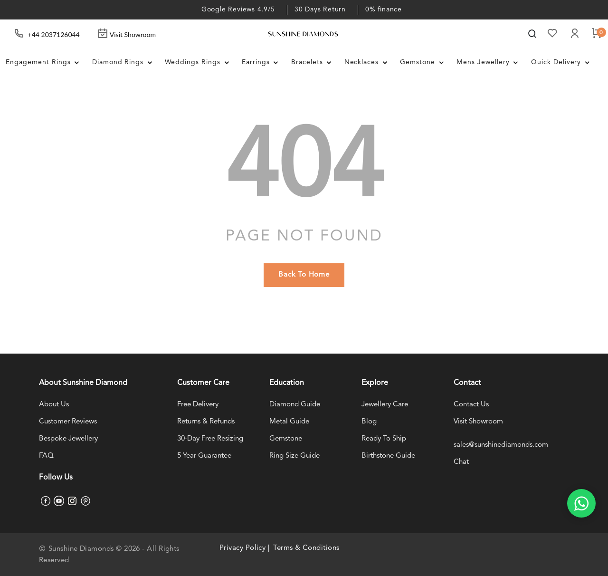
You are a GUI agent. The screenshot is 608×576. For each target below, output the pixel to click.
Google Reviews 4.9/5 (238, 9)
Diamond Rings (125, 63)
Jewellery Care (384, 404)
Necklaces (368, 63)
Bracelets (314, 63)
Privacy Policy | (244, 548)
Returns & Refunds (206, 421)
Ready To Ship (383, 438)
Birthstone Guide (388, 456)
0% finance (383, 9)
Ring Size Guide (294, 456)
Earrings (263, 63)
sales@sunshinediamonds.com (501, 445)
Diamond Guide (294, 404)
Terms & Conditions (306, 548)
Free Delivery (197, 404)
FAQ (46, 456)
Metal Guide (289, 421)
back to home (303, 274)
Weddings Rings (200, 63)
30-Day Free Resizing (210, 438)
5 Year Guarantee (204, 456)
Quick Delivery (563, 63)
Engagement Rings (45, 63)
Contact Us (471, 404)
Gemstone (425, 63)
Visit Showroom (126, 34)
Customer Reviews (68, 421)
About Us (54, 404)
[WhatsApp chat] (581, 503)
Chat (461, 462)
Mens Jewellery (490, 63)
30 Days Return (320, 9)
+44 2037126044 (54, 34)
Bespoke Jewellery (68, 438)
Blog (369, 421)
